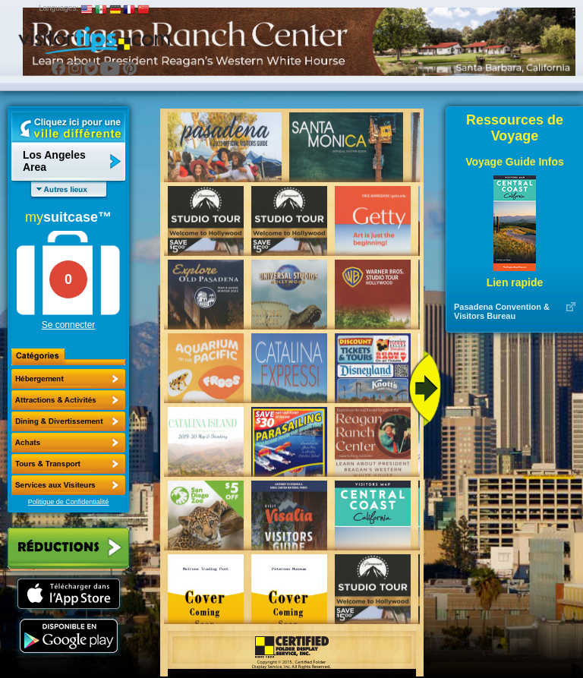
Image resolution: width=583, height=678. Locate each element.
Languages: (58, 8)
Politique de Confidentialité (68, 502)
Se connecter (69, 325)
